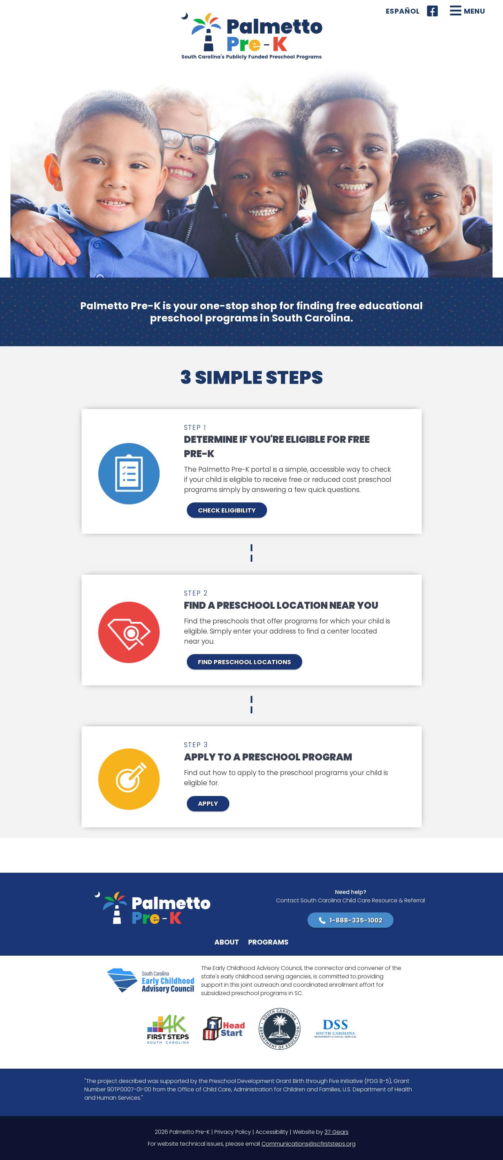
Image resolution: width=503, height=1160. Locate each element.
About (226, 942)
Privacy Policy (232, 1132)
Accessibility (272, 1132)
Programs (268, 942)
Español (403, 11)
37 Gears (337, 1132)
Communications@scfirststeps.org (308, 1144)
